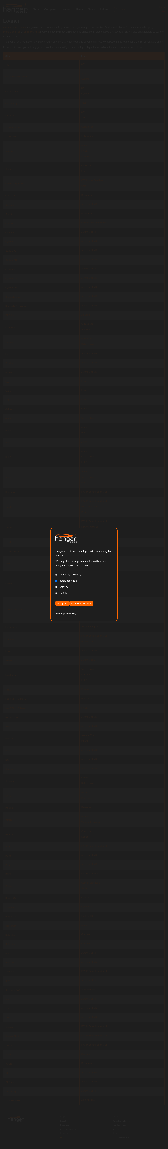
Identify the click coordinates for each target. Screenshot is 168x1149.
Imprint (59, 614)
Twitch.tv (63, 586)
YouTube (63, 593)
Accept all (62, 603)
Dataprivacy (71, 614)
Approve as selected (84, 603)
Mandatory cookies (68, 574)
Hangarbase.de (66, 580)
